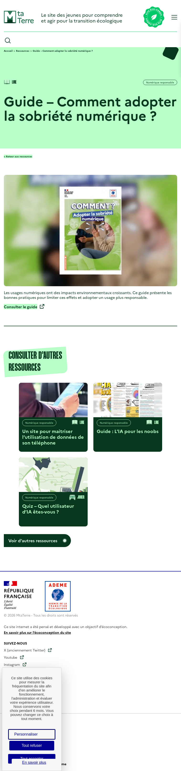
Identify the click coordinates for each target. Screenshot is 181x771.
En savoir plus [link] (34, 762)
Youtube (10, 657)
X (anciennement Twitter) (24, 650)
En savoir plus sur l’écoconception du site (37, 632)
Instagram (12, 664)
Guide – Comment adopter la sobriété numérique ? (63, 50)
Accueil (8, 50)
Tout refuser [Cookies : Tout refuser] (32, 745)
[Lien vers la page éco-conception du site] (154, 17)
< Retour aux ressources (18, 156)
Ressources (22, 50)
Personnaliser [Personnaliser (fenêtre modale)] (26, 734)
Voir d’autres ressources (32, 540)
